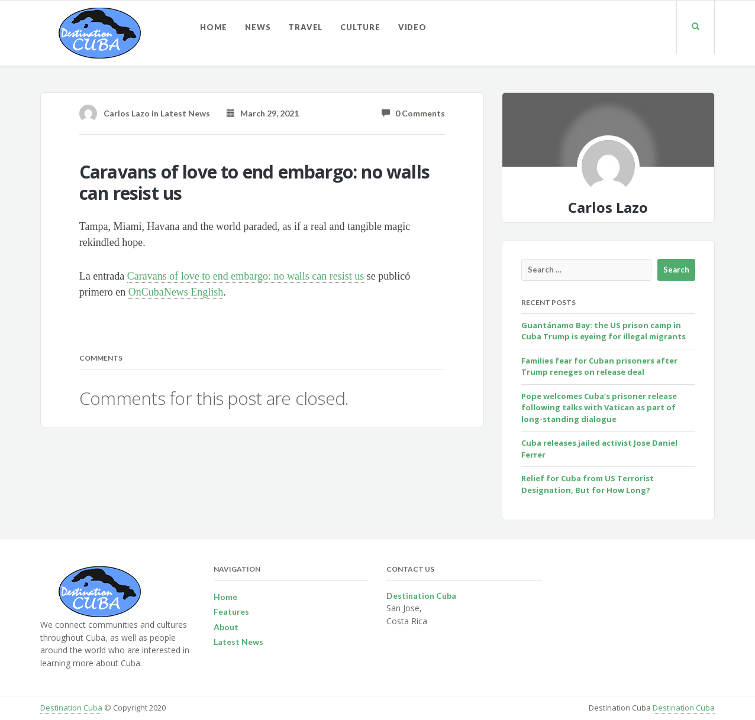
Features (231, 612)
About (226, 627)
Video (412, 27)
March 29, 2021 (263, 113)
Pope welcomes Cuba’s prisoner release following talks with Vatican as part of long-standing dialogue (599, 407)
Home (213, 27)
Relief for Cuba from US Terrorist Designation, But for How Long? (587, 484)
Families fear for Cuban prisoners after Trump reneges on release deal (599, 366)
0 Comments (413, 113)
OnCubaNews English (176, 292)
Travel (305, 27)
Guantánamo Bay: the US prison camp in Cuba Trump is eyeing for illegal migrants (603, 331)
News (257, 27)
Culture (360, 27)
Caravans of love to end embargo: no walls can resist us (245, 276)
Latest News (185, 113)
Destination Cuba (71, 707)
